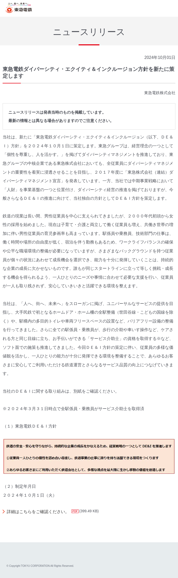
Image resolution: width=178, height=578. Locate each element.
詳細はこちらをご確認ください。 (38, 511)
